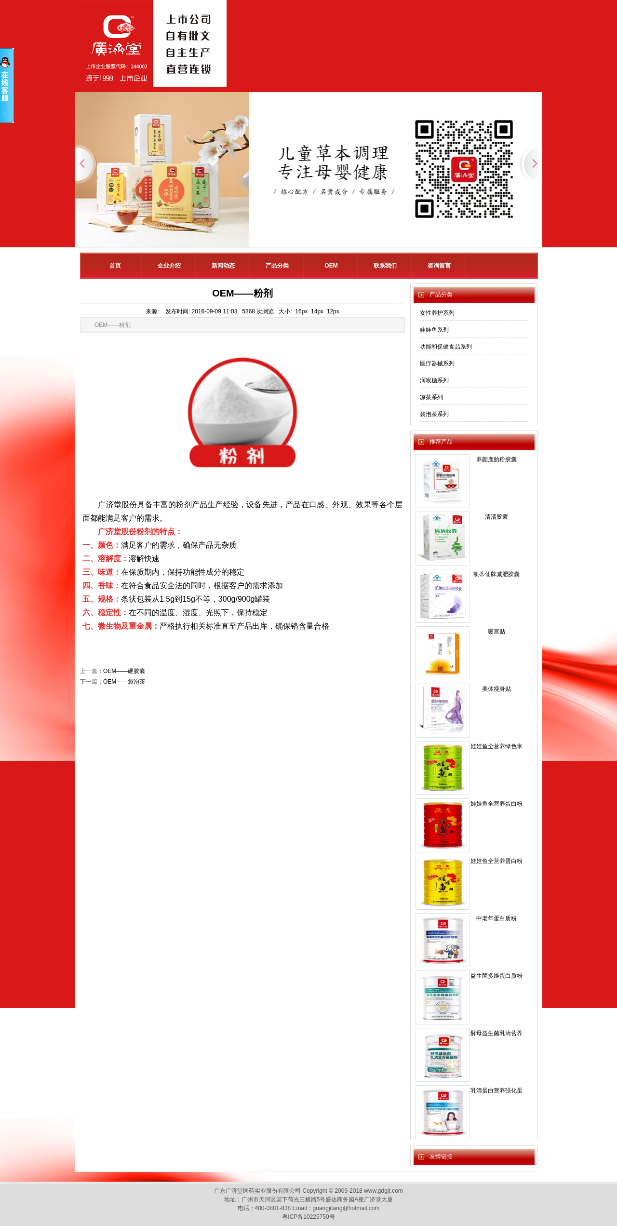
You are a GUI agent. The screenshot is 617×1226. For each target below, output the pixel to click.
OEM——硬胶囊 (124, 671)
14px (317, 311)
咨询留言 (439, 265)
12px (333, 311)
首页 (115, 265)
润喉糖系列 (434, 380)
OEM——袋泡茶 (124, 681)
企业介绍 (169, 265)
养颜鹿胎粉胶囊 (496, 459)
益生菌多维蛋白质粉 (496, 975)
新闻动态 (223, 265)
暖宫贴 (496, 631)
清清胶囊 (496, 516)
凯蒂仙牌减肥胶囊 (496, 574)
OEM (330, 265)
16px (301, 311)
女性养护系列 (437, 313)
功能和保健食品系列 (446, 346)
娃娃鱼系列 (434, 329)
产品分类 (277, 265)
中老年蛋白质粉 (496, 918)
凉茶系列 (431, 397)
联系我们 (385, 265)
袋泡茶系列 (434, 414)
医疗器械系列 (437, 363)
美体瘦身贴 (496, 689)
